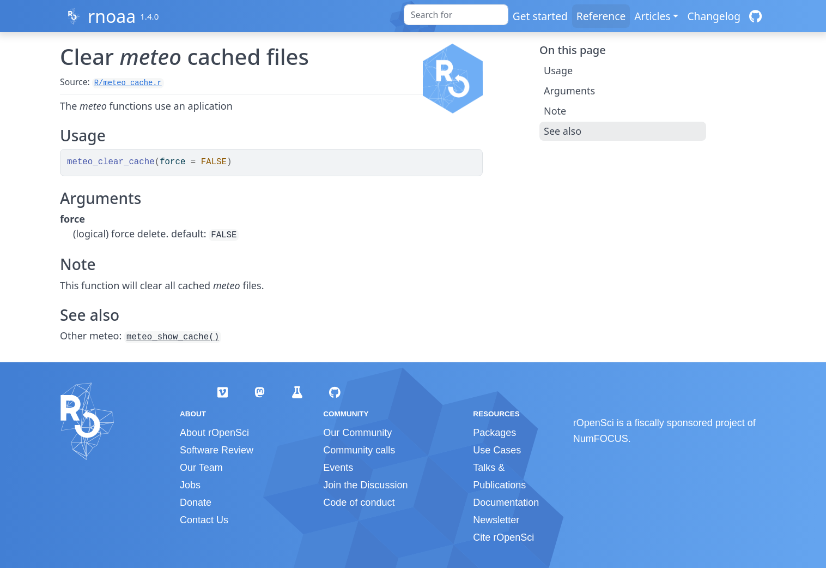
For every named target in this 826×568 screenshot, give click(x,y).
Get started (540, 16)
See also (562, 130)
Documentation (506, 502)
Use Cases (497, 450)
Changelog (713, 16)
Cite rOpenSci (503, 537)
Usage (558, 70)
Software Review (216, 450)
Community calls (359, 450)
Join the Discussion (365, 485)
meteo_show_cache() (172, 337)
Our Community (357, 432)
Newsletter (496, 520)
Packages (494, 432)
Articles (652, 16)
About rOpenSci (214, 432)
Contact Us (204, 520)
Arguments (569, 90)
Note (555, 110)
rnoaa (112, 16)
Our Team (201, 467)
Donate (195, 502)
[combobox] (456, 14)
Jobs (190, 485)
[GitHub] (755, 16)
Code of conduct (358, 502)
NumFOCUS (600, 438)
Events (338, 467)
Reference (600, 16)
